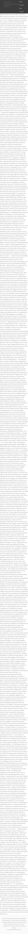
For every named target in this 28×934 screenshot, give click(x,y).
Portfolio (21, 5)
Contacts (21, 11)
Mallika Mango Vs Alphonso (11, 922)
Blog (20, 8)
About (20, 1)
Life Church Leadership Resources (10, 918)
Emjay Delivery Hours (12, 924)
